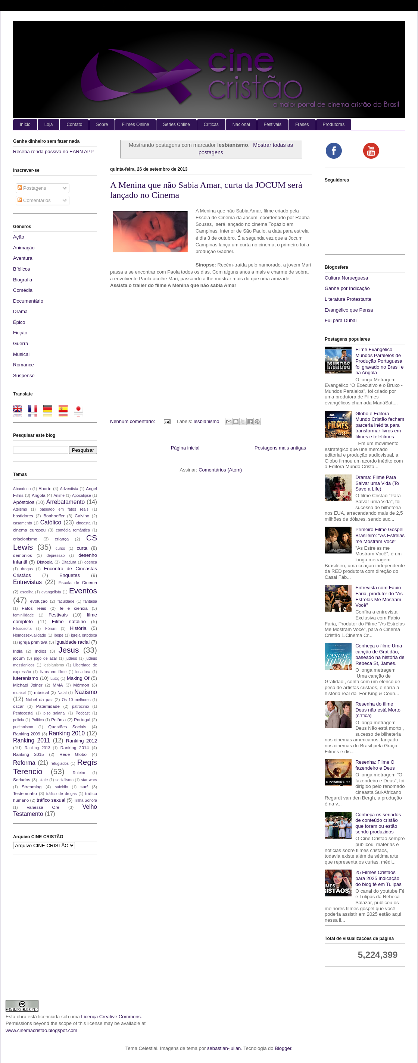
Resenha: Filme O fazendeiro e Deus (375, 765)
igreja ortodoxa (84, 635)
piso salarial (54, 713)
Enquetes (69, 575)
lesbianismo (206, 421)
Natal (61, 693)
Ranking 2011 (31, 740)
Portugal (82, 719)
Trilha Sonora (85, 800)
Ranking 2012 (81, 741)
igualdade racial (73, 642)
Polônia (58, 719)
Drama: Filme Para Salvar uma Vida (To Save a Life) (377, 483)
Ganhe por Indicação (347, 288)
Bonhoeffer (54, 515)
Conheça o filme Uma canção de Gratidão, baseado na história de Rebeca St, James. (380, 654)
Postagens (32, 188)
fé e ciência (74, 608)
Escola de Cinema (78, 582)
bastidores (23, 515)
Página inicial (185, 448)
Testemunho (25, 793)
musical (19, 693)
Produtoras (334, 124)
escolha (27, 592)
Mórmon (81, 684)
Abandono (22, 489)
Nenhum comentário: (133, 421)
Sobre (102, 124)
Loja (48, 124)
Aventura (22, 258)
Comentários (34, 200)
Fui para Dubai (340, 320)
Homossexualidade (29, 635)
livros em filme (53, 672)
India (17, 651)
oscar (18, 706)
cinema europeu (29, 529)
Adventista (69, 489)
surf (84, 786)
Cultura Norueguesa (346, 278)
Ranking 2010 (67, 733)
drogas (27, 569)
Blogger (283, 1048)
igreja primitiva (33, 642)
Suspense (24, 375)
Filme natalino (69, 621)
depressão (56, 555)
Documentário (28, 301)
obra (21, 1016)
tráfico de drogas (61, 794)
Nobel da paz (39, 699)
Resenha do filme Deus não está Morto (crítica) (377, 709)
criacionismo (25, 538)
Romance (23, 365)
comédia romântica (73, 530)
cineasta (83, 523)
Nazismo (85, 692)
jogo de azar (45, 658)
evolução (39, 601)
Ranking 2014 (74, 747)
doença (90, 562)
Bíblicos (21, 269)
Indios (40, 651)
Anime (59, 495)
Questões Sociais (67, 726)
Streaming (31, 786)
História (78, 628)
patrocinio (80, 706)
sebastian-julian (224, 1048)
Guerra (20, 343)
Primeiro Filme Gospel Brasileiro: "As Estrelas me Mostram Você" (380, 535)
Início (25, 124)
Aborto (44, 488)
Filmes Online (135, 124)
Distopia (45, 561)
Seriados (21, 779)
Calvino (82, 515)
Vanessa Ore (42, 807)
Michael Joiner (28, 684)
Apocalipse (81, 495)
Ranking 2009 (26, 733)
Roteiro (79, 773)
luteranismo (25, 678)
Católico (50, 522)
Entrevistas (27, 582)
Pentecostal (23, 713)
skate (43, 780)
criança (62, 538)
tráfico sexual (51, 800)
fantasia (90, 601)
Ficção (20, 332)
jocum (19, 658)
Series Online (176, 124)
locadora (82, 672)
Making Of (78, 678)
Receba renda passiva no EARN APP (53, 151)
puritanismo (23, 727)
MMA (58, 684)
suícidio (61, 787)
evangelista (51, 592)
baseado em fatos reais (64, 509)
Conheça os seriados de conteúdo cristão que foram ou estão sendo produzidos (378, 823)
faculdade (65, 601)
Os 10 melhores (76, 700)
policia (18, 720)
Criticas (211, 124)
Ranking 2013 (37, 748)
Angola (38, 495)
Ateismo (20, 509)
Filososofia (22, 629)
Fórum (50, 629)
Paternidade (48, 706)
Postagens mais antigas (280, 448)
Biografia (22, 280)
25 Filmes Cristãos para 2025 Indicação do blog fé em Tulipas (378, 878)
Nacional (241, 124)
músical (41, 692)
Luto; (54, 678)
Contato (74, 124)
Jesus (69, 650)
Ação (18, 237)
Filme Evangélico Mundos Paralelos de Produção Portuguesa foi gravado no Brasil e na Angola (379, 361)
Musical (21, 354)
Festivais (272, 124)
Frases (302, 124)
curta (82, 548)
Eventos (83, 590)
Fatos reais (34, 608)
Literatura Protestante (348, 299)
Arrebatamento (65, 502)
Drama (20, 311)
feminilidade (23, 615)
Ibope (58, 635)
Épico (19, 322)
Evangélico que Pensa (349, 310)
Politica (37, 720)
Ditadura (69, 562)
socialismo (64, 780)
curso (60, 548)
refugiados (60, 763)
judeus (71, 658)
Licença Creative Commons (111, 1016)
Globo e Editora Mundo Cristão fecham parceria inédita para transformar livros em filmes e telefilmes (379, 425)
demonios (22, 555)
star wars (89, 780)
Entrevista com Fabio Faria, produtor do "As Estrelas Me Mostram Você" (379, 596)
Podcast (83, 713)
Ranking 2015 (28, 754)
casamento (22, 523)
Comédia (22, 290)
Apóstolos (23, 502)
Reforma (24, 763)
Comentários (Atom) (220, 470)
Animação (24, 247)
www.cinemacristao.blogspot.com (41, 1030)
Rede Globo (73, 754)
